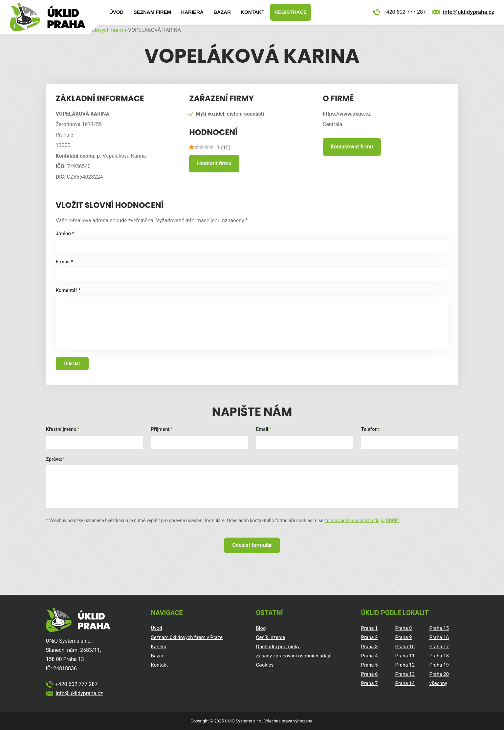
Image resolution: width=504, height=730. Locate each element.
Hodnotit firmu (214, 163)
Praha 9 (403, 637)
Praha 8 (403, 628)
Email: (263, 429)
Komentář (68, 290)
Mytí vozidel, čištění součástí (230, 114)
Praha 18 (439, 656)
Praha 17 (439, 647)
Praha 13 (405, 674)
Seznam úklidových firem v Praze (187, 637)
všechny (438, 683)
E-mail (64, 262)
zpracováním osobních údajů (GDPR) (362, 520)
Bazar (222, 12)
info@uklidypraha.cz (468, 12)
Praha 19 (439, 665)
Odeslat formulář (252, 545)
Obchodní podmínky (278, 647)
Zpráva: (54, 459)
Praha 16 (439, 637)
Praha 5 (369, 665)
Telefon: (370, 429)
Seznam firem (152, 12)
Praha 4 (369, 656)
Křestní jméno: (62, 429)
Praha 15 (439, 628)
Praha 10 (405, 647)
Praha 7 (369, 683)
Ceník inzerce (270, 637)
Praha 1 (369, 628)
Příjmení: (161, 429)
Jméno (65, 233)
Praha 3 (369, 647)
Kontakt (252, 12)
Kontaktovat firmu (352, 147)
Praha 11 (405, 656)
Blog (261, 628)
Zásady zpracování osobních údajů (294, 656)
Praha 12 (405, 665)
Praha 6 (369, 674)
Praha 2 (369, 637)
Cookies (265, 665)
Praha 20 (439, 674)
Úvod (116, 12)
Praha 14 (405, 683)
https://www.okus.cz (347, 114)
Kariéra (192, 12)
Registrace (290, 12)
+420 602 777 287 (404, 12)
